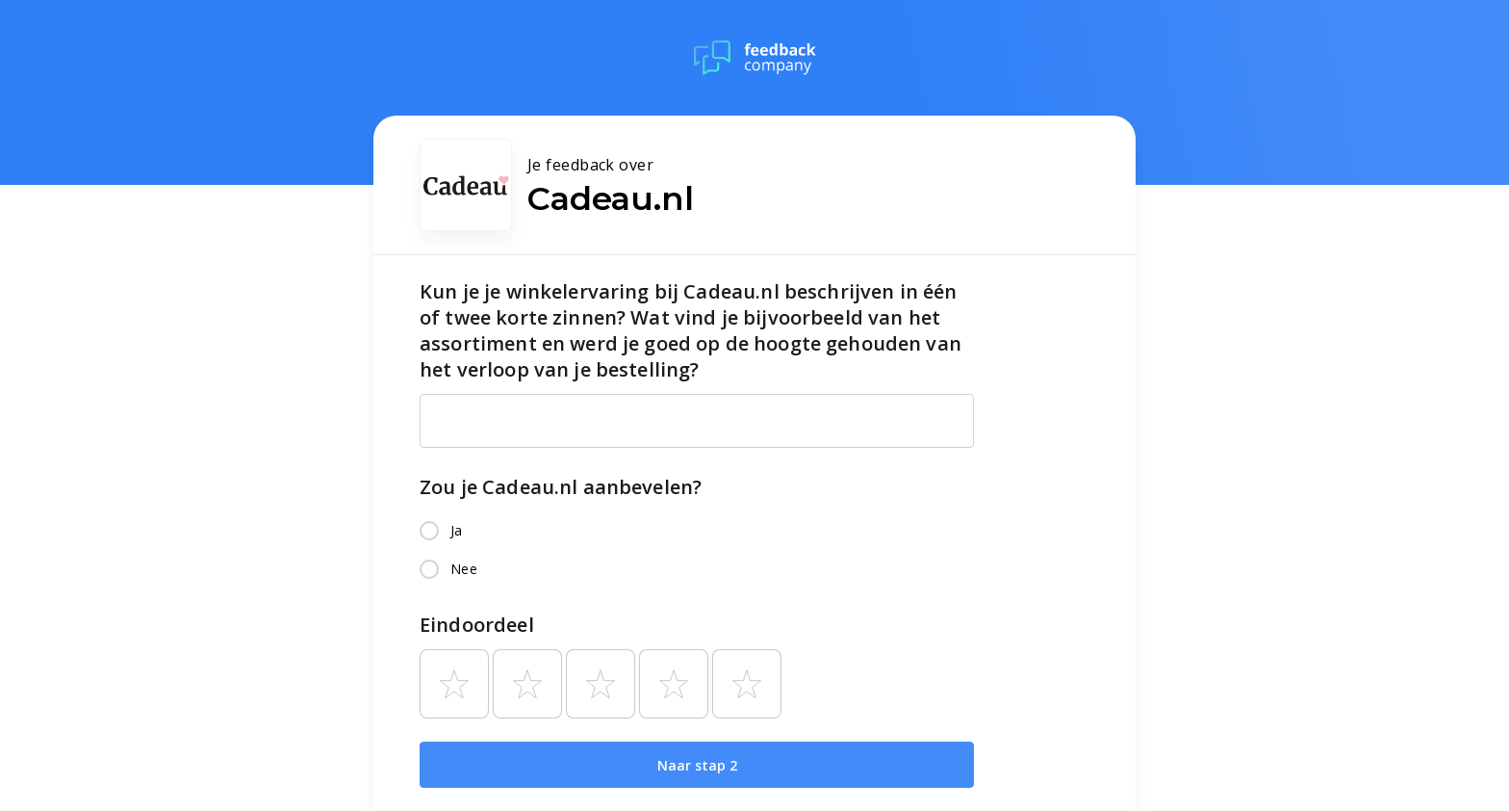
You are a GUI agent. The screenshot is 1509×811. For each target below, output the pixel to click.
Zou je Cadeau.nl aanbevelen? (561, 487)
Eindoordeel (477, 625)
